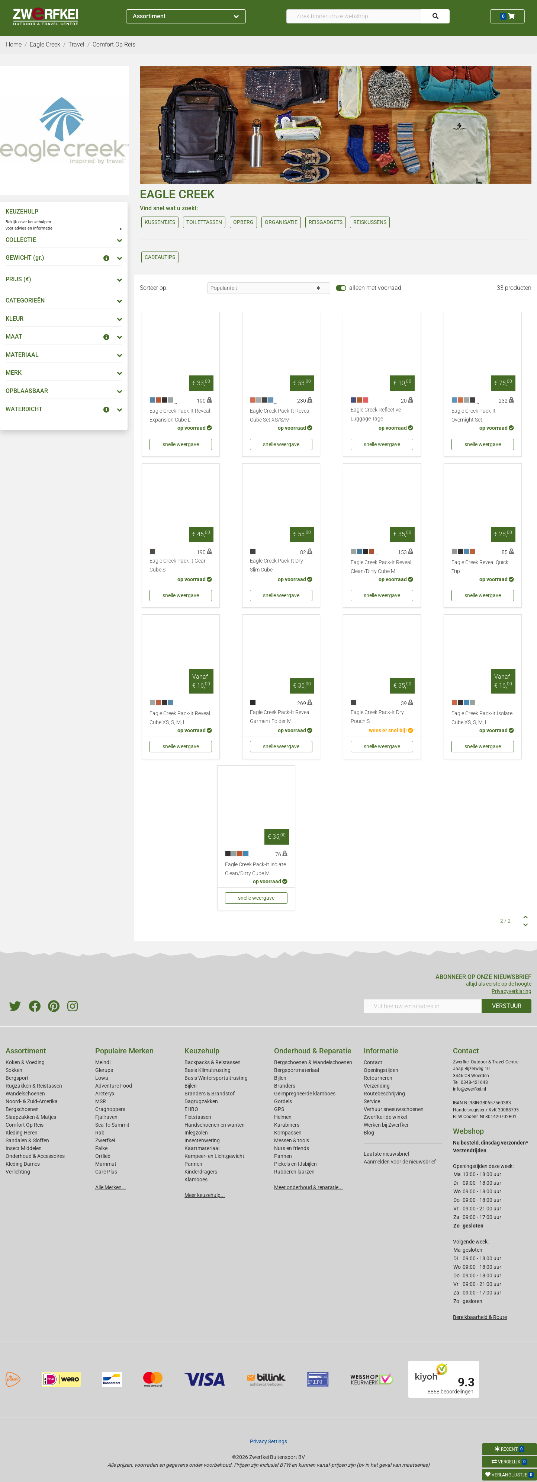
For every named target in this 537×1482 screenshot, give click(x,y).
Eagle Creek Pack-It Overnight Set (473, 415)
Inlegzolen (196, 1133)
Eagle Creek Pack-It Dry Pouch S (377, 716)
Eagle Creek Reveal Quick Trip (479, 566)
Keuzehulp (201, 1050)
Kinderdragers (200, 1172)
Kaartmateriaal (201, 1148)
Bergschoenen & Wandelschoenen (313, 1062)
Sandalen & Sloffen (27, 1140)
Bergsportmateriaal (296, 1070)
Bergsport (17, 1078)
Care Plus (106, 1172)
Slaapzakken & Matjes (31, 1117)
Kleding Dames (23, 1164)
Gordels (283, 1101)
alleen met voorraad (375, 287)
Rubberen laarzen (294, 1172)
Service (372, 1101)
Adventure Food (113, 1086)
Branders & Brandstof (209, 1094)
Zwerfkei (105, 1140)
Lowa (101, 1078)
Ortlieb (102, 1156)
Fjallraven (106, 1117)
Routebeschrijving (384, 1094)
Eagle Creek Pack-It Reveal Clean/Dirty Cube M (381, 566)
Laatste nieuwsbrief (386, 1154)
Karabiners (286, 1125)
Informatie (381, 1050)
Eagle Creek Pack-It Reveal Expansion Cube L (179, 415)
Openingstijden (381, 1070)
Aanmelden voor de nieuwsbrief (400, 1162)
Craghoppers (110, 1109)
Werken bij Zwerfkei (386, 1125)
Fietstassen (197, 1117)
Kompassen (288, 1133)
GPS (279, 1109)
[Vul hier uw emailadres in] (423, 1006)
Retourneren (378, 1078)
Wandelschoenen (25, 1094)
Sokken (14, 1070)
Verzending (377, 1086)
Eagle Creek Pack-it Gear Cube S (177, 565)
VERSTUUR (506, 1005)
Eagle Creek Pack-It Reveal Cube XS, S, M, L (179, 718)
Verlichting (18, 1172)
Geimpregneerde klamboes (304, 1094)
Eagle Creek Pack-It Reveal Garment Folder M (280, 716)
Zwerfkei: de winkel (385, 1117)
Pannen (283, 1156)
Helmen (283, 1117)
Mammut (105, 1164)
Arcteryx (105, 1094)
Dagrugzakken (201, 1101)
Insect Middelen (24, 1148)
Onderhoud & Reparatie (312, 1050)
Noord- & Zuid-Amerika (32, 1101)
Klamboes (196, 1179)
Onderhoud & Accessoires (35, 1156)
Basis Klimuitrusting (207, 1070)
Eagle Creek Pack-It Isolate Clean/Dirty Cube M (255, 869)
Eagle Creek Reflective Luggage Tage (376, 414)
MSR (100, 1101)
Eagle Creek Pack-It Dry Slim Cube (276, 565)
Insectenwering (202, 1140)
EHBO (191, 1109)
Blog (369, 1133)
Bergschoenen (22, 1109)
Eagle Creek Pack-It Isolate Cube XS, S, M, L (481, 718)
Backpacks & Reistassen (212, 1062)
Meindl (102, 1062)
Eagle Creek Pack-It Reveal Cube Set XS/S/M (280, 415)
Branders (284, 1086)
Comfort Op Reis (25, 1125)
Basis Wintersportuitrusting (216, 1078)
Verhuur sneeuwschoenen (394, 1109)
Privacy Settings (268, 1441)
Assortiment (186, 16)
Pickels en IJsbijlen (295, 1164)
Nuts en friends (291, 1148)
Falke (101, 1148)
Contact (373, 1062)
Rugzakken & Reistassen (34, 1086)
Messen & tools (291, 1140)
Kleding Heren (22, 1133)
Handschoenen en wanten (214, 1125)
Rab (99, 1133)
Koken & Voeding (25, 1062)
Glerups (104, 1070)
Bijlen (190, 1086)
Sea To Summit (112, 1125)
